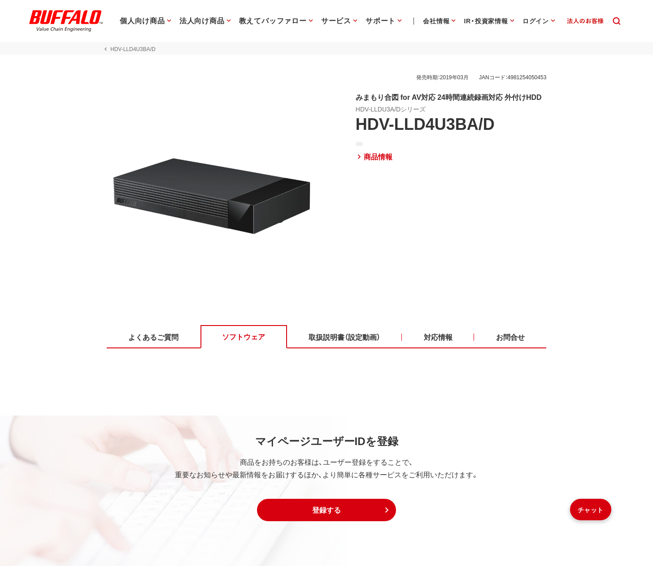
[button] (326, 514)
